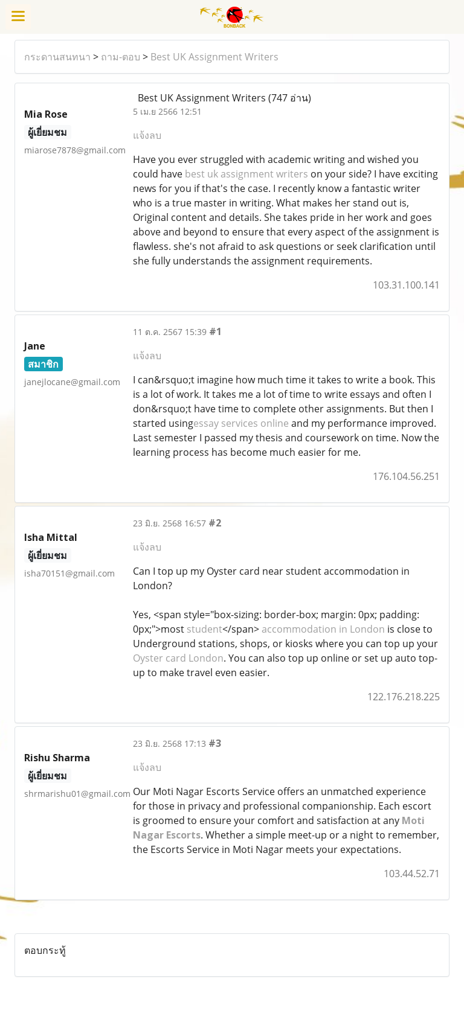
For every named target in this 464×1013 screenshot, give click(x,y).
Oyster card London (178, 658)
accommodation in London (322, 629)
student (203, 629)
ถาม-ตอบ (120, 56)
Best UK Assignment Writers (214, 56)
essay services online (241, 423)
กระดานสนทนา (57, 56)
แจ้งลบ (147, 135)
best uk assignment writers (246, 174)
